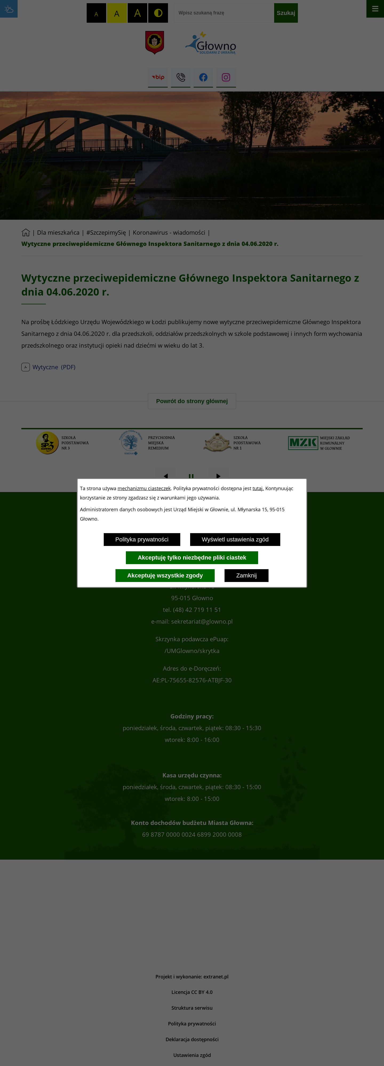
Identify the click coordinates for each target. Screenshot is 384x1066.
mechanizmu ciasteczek (144, 488)
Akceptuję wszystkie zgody (165, 575)
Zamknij (246, 575)
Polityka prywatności (142, 539)
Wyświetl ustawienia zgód (235, 539)
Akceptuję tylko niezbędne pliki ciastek (192, 557)
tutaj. (258, 488)
